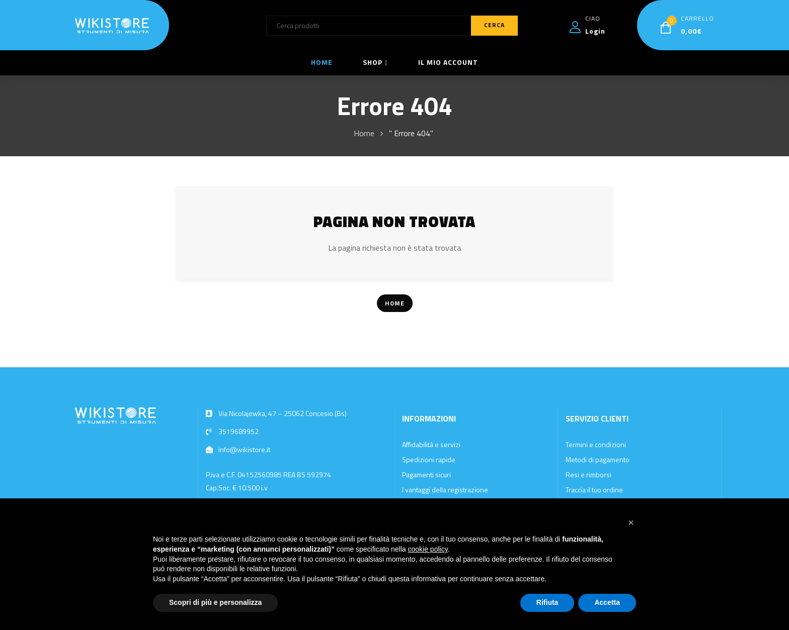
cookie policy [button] (428, 549)
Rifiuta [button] (547, 602)
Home (364, 133)
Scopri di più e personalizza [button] (215, 602)
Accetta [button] (607, 602)
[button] (631, 522)
